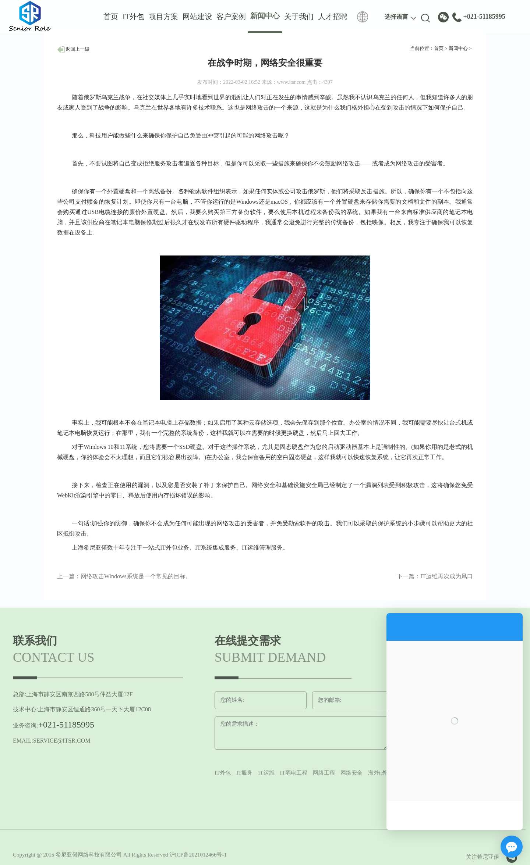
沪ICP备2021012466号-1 (198, 855)
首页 (110, 16)
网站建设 (197, 16)
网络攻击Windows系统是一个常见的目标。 (136, 576)
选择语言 (396, 17)
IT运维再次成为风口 (446, 576)
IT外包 (133, 16)
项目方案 (163, 16)
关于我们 (299, 16)
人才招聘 (332, 16)
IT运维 (266, 773)
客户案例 (231, 16)
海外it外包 (380, 773)
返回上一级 (73, 49)
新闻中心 (458, 48)
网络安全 (351, 773)
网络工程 (324, 773)
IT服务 (244, 773)
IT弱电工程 (293, 773)
